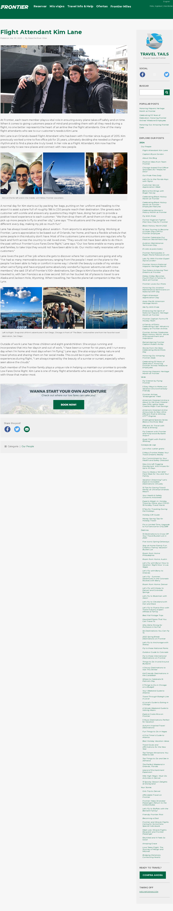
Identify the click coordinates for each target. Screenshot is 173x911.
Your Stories (146, 787)
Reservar (40, 6)
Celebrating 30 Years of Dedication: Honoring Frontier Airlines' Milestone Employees (153, 118)
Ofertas (102, 6)
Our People (28, 446)
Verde (143, 377)
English (166, 1)
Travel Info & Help (80, 6)
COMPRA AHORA (153, 875)
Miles (121, 7)
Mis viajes (57, 6)
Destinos (145, 530)
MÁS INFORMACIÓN (148, 892)
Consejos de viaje (148, 445)
